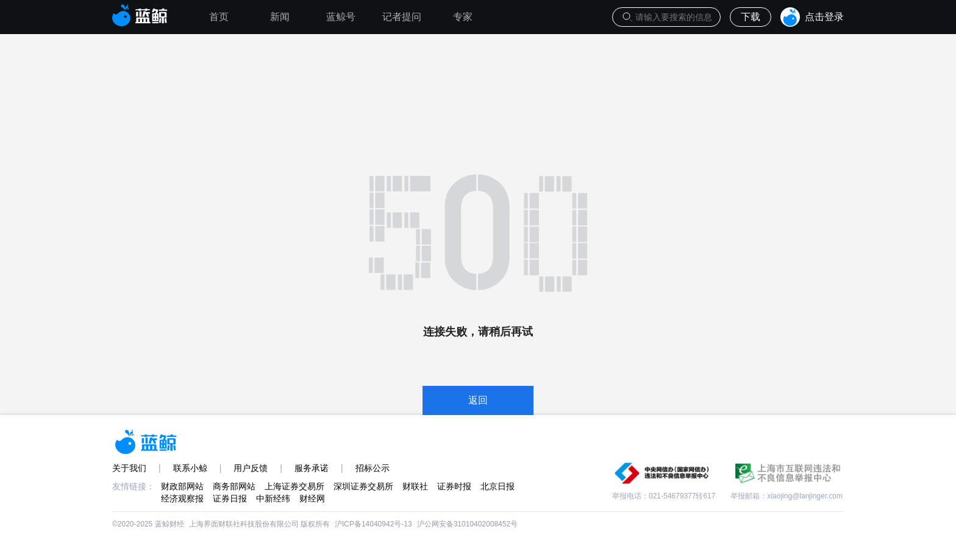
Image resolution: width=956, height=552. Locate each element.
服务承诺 (311, 468)
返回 (478, 400)
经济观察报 (182, 498)
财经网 (312, 498)
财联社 (415, 486)
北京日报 (497, 486)
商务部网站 (234, 486)
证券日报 (230, 498)
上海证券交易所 (294, 486)
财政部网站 (182, 486)
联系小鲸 (190, 468)
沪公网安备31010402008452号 (467, 524)
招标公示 (372, 468)
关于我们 (129, 468)
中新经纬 (273, 498)
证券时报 (454, 486)
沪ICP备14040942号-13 (373, 524)
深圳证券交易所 (363, 486)
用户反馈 (251, 468)
